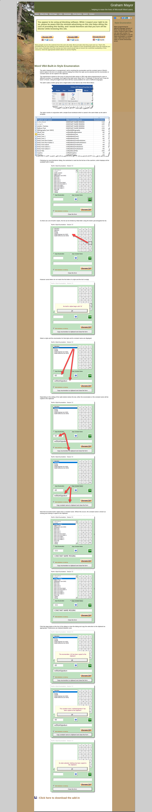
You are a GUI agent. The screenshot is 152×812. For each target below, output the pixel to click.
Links (60, 14)
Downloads (67, 14)
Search (85, 14)
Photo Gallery (77, 14)
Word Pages (53, 14)
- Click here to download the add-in (57, 797)
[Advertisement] (73, 58)
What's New (44, 14)
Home (37, 14)
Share (117, 18)
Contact (91, 14)
